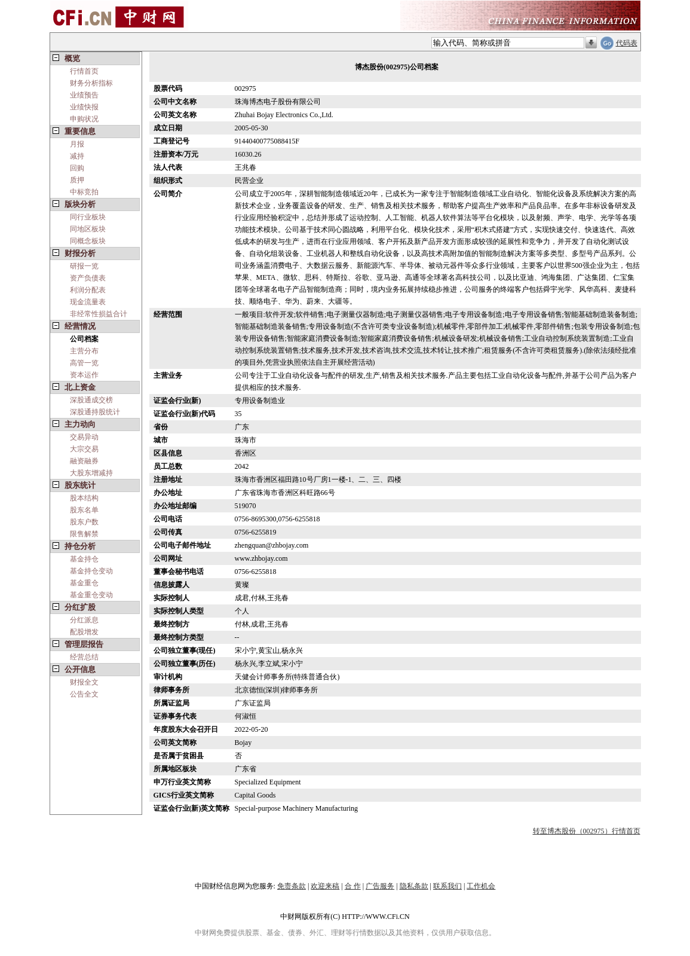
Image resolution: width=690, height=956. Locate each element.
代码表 (626, 43)
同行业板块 (88, 217)
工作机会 (481, 886)
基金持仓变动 (91, 571)
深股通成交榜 (91, 400)
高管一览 (84, 363)
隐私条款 (414, 886)
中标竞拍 (84, 192)
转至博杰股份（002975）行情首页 (586, 831)
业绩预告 (84, 95)
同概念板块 (88, 241)
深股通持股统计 (95, 412)
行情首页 (84, 71)
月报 (77, 144)
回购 (77, 168)
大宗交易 (84, 449)
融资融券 (84, 461)
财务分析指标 (91, 83)
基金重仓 (84, 583)
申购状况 (84, 119)
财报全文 (84, 682)
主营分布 (84, 351)
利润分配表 (88, 290)
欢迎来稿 (325, 886)
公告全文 (84, 694)
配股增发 (84, 632)
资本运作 (84, 375)
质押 (77, 180)
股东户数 (84, 522)
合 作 (353, 886)
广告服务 (380, 886)
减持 (77, 156)
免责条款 (291, 886)
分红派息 (84, 620)
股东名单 (84, 510)
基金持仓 (84, 559)
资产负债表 (88, 278)
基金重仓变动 (91, 595)
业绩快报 (84, 107)
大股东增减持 (91, 473)
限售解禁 (84, 534)
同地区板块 (88, 229)
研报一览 (84, 266)
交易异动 (84, 437)
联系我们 (447, 886)
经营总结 (84, 657)
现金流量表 (88, 302)
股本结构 (84, 498)
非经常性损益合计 (98, 314)
